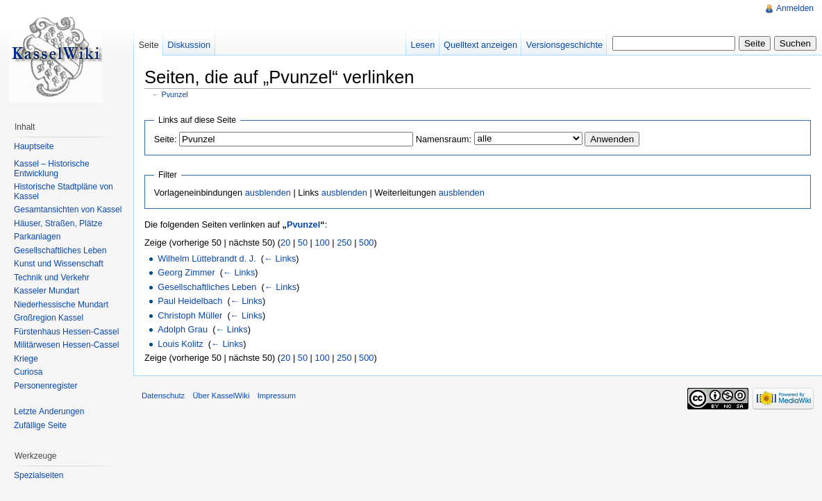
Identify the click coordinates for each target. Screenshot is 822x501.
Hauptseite (33, 146)
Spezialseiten (38, 475)
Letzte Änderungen (49, 411)
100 (321, 242)
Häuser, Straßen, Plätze (58, 223)
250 (344, 242)
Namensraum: (443, 139)
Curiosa (28, 372)
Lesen (422, 45)
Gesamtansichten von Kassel (67, 209)
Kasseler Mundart (46, 291)
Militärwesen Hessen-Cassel (66, 345)
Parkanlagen (37, 236)
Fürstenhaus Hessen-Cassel (66, 332)
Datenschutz (163, 395)
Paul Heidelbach (190, 301)
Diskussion (188, 45)
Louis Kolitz (180, 344)
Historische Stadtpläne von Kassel (63, 191)
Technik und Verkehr (52, 277)
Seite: (165, 139)
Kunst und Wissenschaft (58, 264)
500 (366, 242)
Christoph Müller (190, 315)
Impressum (277, 395)
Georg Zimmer (186, 272)
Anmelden (795, 8)
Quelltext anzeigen (480, 45)
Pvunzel (175, 94)
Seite (148, 45)
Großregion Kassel (48, 318)
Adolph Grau (183, 329)
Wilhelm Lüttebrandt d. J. (207, 258)
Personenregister (45, 386)
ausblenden (268, 192)
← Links (280, 258)
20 (285, 242)
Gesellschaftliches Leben (207, 287)
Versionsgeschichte (564, 45)
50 (303, 242)
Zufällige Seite (40, 425)
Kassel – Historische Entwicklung (52, 168)
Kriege (26, 359)
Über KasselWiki (220, 395)
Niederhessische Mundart (61, 304)
